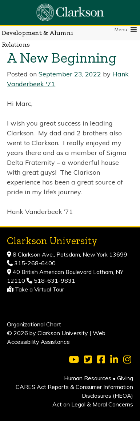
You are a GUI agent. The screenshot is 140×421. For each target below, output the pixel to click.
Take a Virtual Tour (39, 289)
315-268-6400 (34, 263)
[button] (121, 29)
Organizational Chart (34, 324)
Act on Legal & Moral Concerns (92, 404)
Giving (125, 378)
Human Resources (87, 378)
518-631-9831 (53, 280)
